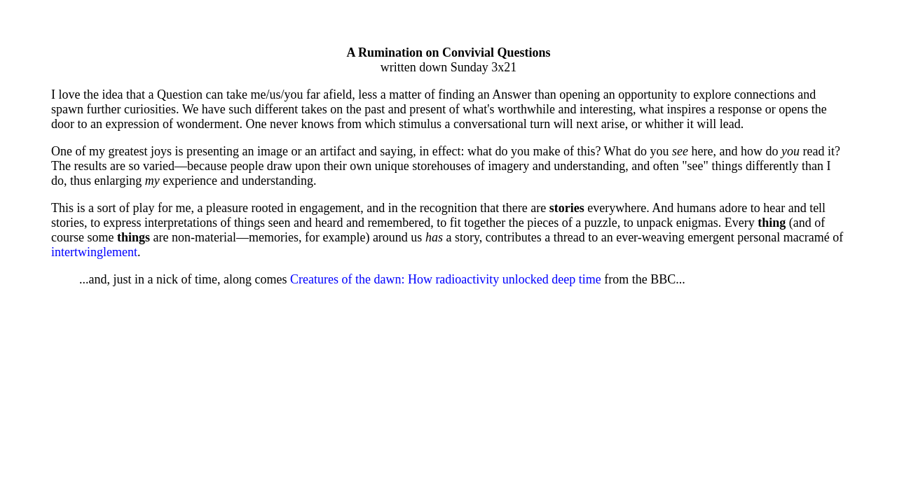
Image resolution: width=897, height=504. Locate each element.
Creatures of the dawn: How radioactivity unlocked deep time (445, 279)
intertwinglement (94, 252)
